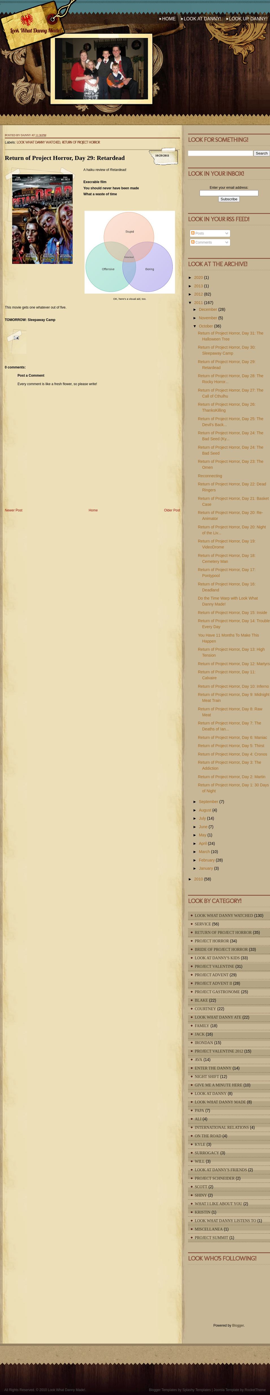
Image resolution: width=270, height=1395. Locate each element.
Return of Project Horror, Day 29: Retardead (65, 157)
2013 (198, 286)
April (203, 843)
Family (202, 1026)
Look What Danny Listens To (225, 1221)
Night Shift (207, 1077)
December (208, 309)
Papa (199, 1110)
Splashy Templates (196, 1390)
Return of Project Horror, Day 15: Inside (232, 612)
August (205, 810)
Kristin (202, 1212)
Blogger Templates (163, 1390)
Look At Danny (211, 1094)
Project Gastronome (217, 992)
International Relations (222, 1127)
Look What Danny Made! (35, 30)
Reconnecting (210, 476)
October (206, 326)
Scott (201, 1187)
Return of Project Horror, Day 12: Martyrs (234, 663)
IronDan (204, 1043)
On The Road (208, 1136)
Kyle (200, 1144)
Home (169, 18)
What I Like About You (218, 1204)
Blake (201, 1000)
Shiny (201, 1195)
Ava (198, 1060)
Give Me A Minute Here (218, 1085)
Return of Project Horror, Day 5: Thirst (231, 745)
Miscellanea (209, 1229)
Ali (198, 1119)
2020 (198, 277)
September (208, 801)
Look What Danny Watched (38, 142)
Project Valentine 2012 (219, 1051)
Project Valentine (214, 966)
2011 (198, 302)
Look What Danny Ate (218, 1017)
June (203, 827)
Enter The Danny (213, 1068)
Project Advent (211, 975)
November (208, 318)
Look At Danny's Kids (217, 958)
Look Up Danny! (248, 18)
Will (200, 1161)
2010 (198, 879)
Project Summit (211, 1238)
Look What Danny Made (220, 1102)
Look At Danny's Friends (221, 1170)
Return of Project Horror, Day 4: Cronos (232, 754)
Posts (197, 233)
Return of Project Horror (81, 142)
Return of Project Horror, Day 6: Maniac (232, 737)
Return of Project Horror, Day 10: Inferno (233, 686)
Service (203, 924)
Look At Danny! (202, 18)
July (202, 818)
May (202, 835)
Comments (201, 242)
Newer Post (13, 510)
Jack (200, 1034)
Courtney (205, 1009)
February (207, 860)
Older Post (172, 510)
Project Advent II (213, 983)
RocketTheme (255, 1390)
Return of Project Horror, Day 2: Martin (231, 776)
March (204, 851)
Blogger (238, 1325)
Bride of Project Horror (221, 949)
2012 (198, 294)
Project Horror (212, 941)
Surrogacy (207, 1153)
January (206, 868)
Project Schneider (215, 1178)
